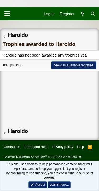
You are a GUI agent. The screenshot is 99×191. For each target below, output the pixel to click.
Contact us (12, 147)
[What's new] (82, 14)
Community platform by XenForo (43, 156)
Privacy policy (62, 147)
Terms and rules (36, 147)
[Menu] (7, 13)
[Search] (93, 14)
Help (80, 147)
